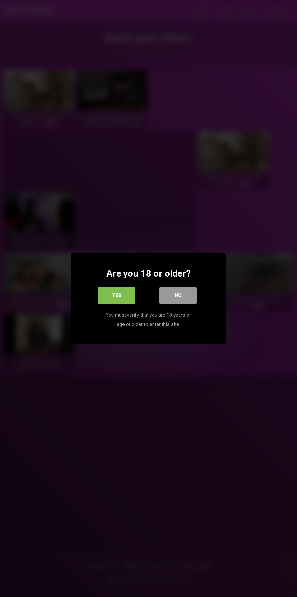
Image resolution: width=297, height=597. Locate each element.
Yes (116, 295)
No (178, 295)
